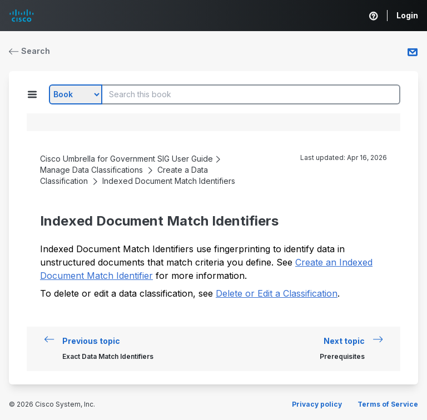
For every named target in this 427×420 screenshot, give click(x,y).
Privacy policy (317, 404)
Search (29, 51)
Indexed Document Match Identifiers (168, 181)
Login (407, 15)
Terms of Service (388, 404)
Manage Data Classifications (91, 169)
